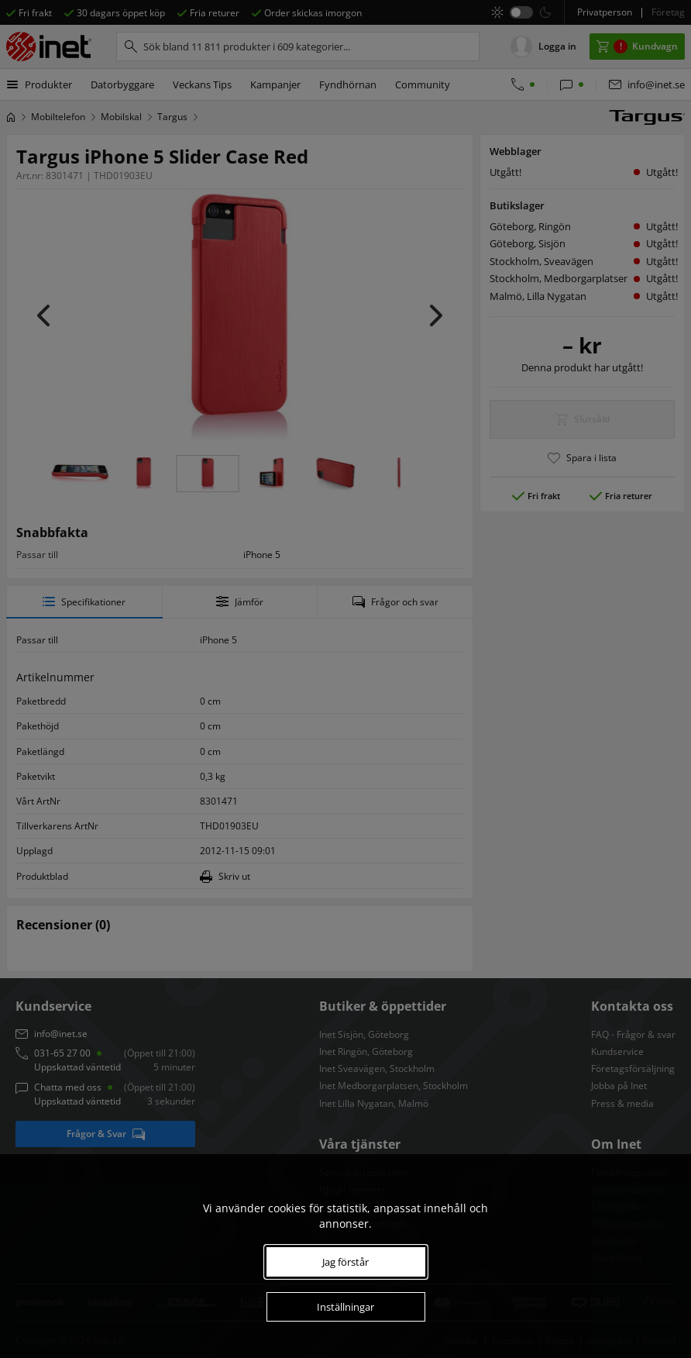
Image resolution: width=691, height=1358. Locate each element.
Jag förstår (345, 1262)
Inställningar (345, 1307)
